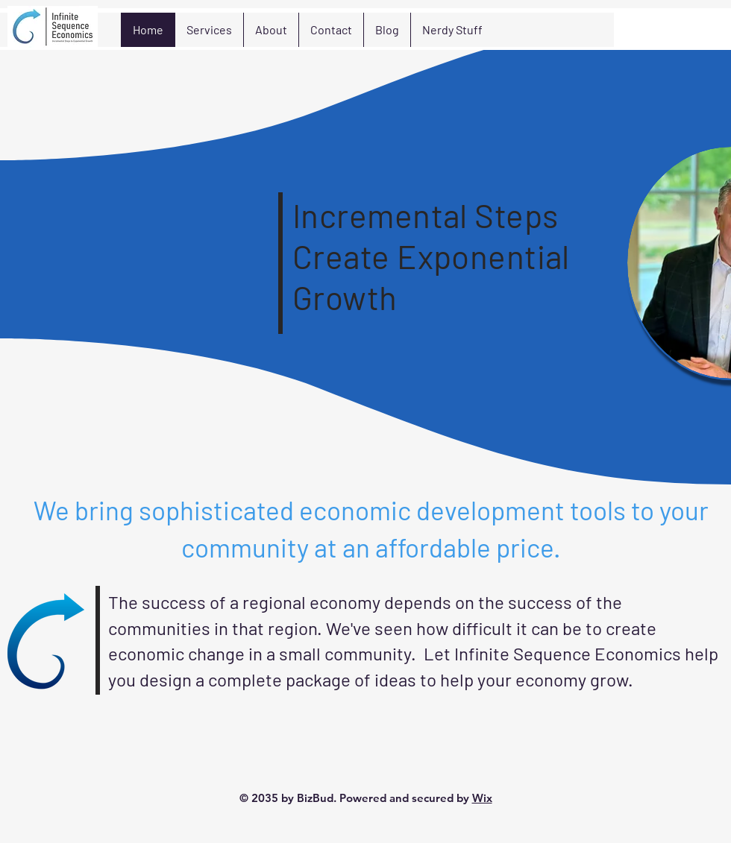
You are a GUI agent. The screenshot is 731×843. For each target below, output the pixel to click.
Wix (482, 798)
